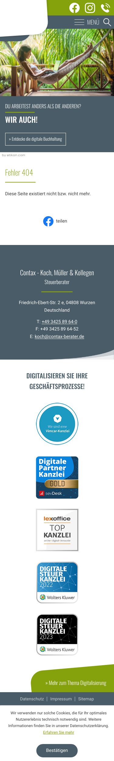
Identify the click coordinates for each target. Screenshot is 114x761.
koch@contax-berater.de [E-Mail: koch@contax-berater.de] (59, 336)
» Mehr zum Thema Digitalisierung (80, 685)
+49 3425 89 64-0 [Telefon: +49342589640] (59, 321)
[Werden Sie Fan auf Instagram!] (90, 7)
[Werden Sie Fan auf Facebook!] (74, 7)
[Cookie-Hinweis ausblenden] (57, 750)
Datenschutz (32, 699)
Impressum (61, 699)
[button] (57, 22)
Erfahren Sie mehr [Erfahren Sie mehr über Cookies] (58, 732)
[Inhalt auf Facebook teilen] (57, 221)
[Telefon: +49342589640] (105, 7)
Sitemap (86, 699)
